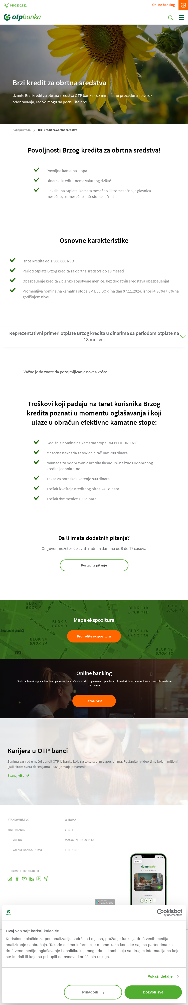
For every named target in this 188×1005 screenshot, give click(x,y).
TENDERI (71, 850)
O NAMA (70, 820)
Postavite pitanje (94, 565)
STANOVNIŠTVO (19, 820)
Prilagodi (93, 992)
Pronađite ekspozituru (94, 636)
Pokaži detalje (160, 976)
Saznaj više (94, 701)
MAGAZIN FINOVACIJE (80, 840)
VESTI (69, 830)
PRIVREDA (15, 840)
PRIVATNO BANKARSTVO (25, 850)
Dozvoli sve (153, 992)
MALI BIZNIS (16, 830)
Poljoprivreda (22, 130)
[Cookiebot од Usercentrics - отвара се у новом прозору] (160, 912)
